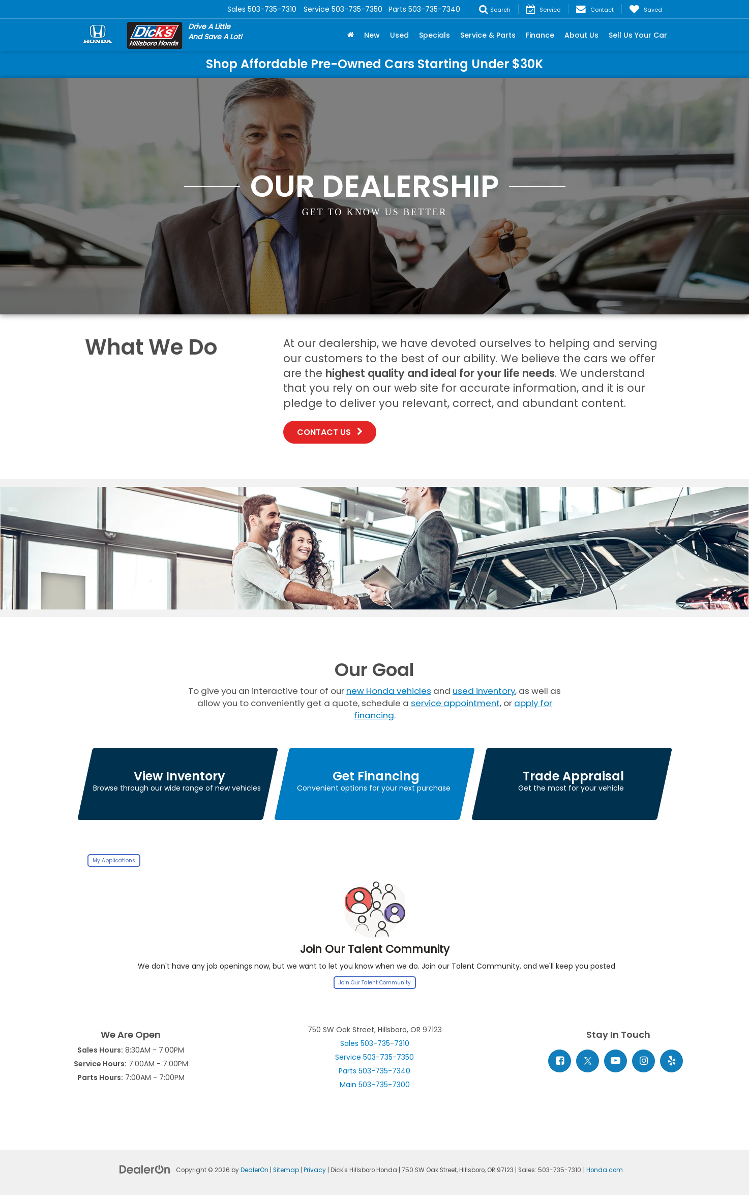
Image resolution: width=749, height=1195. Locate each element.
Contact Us (330, 432)
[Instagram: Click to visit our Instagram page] (643, 1061)
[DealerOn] (145, 1169)
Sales (374, 1043)
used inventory (484, 691)
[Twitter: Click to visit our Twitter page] (588, 1061)
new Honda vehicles (388, 691)
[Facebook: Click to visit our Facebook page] (560, 1061)
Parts (374, 1071)
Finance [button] (540, 35)
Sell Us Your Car (638, 35)
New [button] (372, 35)
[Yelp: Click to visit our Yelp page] (671, 1061)
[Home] (350, 35)
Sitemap (286, 1170)
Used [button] (399, 35)
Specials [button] (434, 35)
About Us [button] (581, 35)
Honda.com (604, 1170)
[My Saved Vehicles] (645, 9)
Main (375, 1085)
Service (374, 1057)
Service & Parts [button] (488, 35)
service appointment (455, 703)
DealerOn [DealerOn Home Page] (254, 1170)
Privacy (315, 1170)
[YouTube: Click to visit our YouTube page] (615, 1061)
